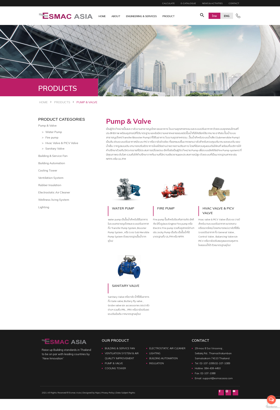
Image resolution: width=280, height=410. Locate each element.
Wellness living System (53, 199)
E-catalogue (188, 3)
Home (102, 16)
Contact (234, 3)
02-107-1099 (206, 363)
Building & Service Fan (53, 156)
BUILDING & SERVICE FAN (120, 348)
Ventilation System (50, 178)
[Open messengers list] (271, 399)
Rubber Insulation (49, 185)
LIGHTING (154, 353)
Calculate (168, 3)
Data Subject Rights (125, 392)
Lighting (43, 207)
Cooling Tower (47, 170)
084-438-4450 (212, 368)
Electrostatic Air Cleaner (54, 192)
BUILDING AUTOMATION (163, 358)
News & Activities (212, 3)
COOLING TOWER (115, 368)
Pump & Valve (47, 125)
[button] (202, 15)
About (115, 16)
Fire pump (51, 137)
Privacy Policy (107, 392)
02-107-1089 (222, 363)
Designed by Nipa (91, 392)
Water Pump (53, 132)
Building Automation (51, 163)
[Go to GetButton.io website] (271, 406)
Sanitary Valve (54, 148)
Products (62, 102)
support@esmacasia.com (217, 378)
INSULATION (156, 363)
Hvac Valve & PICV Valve (61, 143)
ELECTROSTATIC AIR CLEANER (167, 348)
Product (168, 16)
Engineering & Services (141, 16)
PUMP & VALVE (114, 363)
